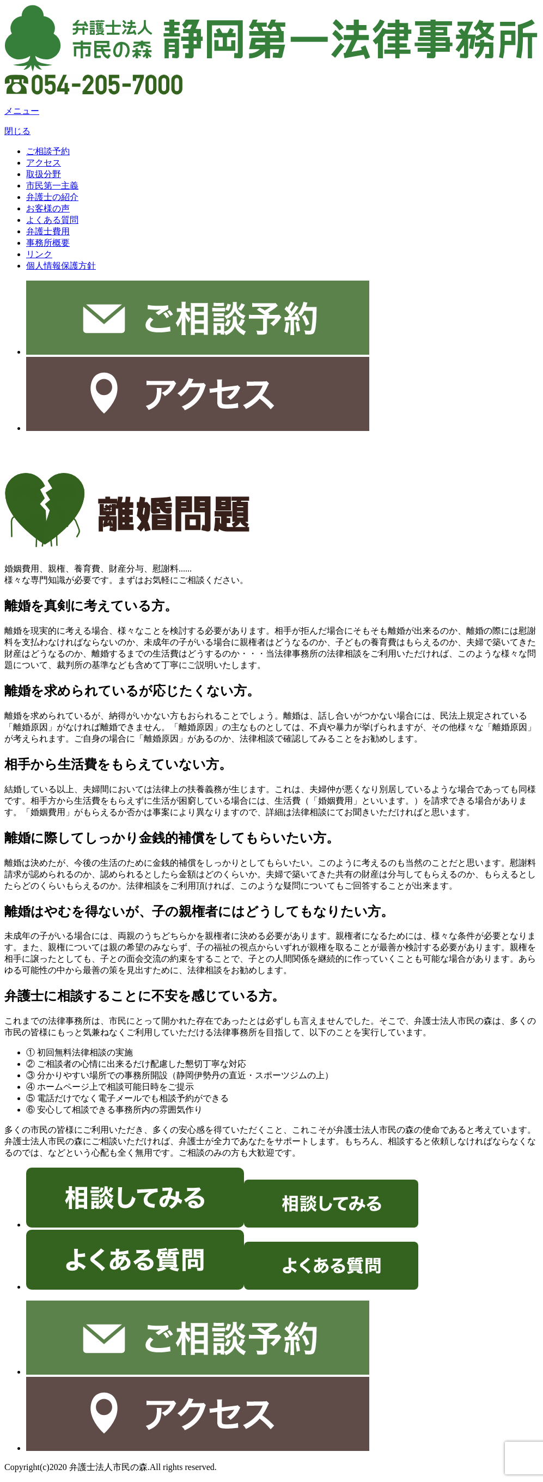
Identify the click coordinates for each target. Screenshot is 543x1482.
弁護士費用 (48, 231)
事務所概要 (48, 242)
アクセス (43, 162)
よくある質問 (52, 219)
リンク (39, 254)
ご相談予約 (48, 151)
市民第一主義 (52, 185)
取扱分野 (43, 174)
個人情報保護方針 (61, 265)
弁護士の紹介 (52, 197)
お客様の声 (48, 208)
